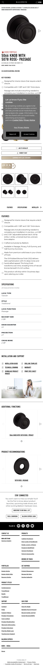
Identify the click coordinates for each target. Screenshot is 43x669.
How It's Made (26, 606)
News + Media (5, 646)
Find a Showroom (12, 516)
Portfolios (5, 566)
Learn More (12, 388)
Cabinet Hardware (27, 539)
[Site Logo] (22, 2)
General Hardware (27, 551)
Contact (3, 606)
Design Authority (27, 577)
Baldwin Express (7, 639)
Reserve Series (6, 577)
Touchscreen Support (8, 634)
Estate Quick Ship (7, 574)
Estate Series (5, 571)
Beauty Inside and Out (29, 613)
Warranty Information (8, 625)
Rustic (3, 594)
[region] (21, 117)
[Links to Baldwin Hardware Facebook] (23, 526)
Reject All (12, 134)
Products (25, 533)
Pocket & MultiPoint (28, 548)
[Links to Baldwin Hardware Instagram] (18, 526)
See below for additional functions (10, 71)
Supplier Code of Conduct (13, 664)
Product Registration (8, 622)
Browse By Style (27, 574)
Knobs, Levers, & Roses (29, 545)
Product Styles (6, 583)
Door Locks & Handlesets (29, 542)
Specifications (22, 207)
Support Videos (6, 613)
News (3, 651)
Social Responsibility (28, 616)
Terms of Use (28, 664)
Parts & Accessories (28, 554)
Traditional (4, 597)
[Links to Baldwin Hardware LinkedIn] (28, 526)
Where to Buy (22, 153)
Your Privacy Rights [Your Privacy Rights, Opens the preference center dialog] (21, 127)
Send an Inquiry (6, 541)
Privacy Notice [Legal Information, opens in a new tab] (29, 120)
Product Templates (7, 616)
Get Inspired (26, 566)
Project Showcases (28, 571)
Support (4, 601)
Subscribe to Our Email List (21, 510)
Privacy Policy (31, 662)
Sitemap (36, 664)
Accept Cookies (29, 134)
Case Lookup (5, 619)
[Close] (36, 97)
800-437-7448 (5, 538)
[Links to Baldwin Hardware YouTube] (32, 526)
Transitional (5, 591)
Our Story (25, 601)
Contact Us (5, 533)
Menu (38, 2)
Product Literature (7, 628)
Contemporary (6, 588)
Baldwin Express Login (29, 516)
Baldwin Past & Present (29, 609)
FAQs (3, 609)
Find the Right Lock (7, 631)
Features (10, 207)
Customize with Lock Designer (21, 158)
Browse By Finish (27, 559)
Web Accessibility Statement (16, 662)
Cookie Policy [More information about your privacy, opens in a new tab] (17, 120)
